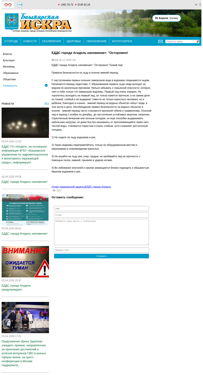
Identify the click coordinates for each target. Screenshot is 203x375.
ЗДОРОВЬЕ (73, 41)
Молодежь (9, 66)
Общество (9, 79)
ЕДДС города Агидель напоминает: (25, 181)
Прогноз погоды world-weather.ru (40, 3)
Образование (11, 73)
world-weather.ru (40, 6)
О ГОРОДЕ (11, 41)
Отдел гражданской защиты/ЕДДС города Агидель (81, 186)
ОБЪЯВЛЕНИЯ (51, 41)
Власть (7, 54)
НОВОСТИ (30, 41)
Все (47, 103)
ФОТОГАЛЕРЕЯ (122, 41)
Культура (8, 60)
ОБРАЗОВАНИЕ (96, 41)
